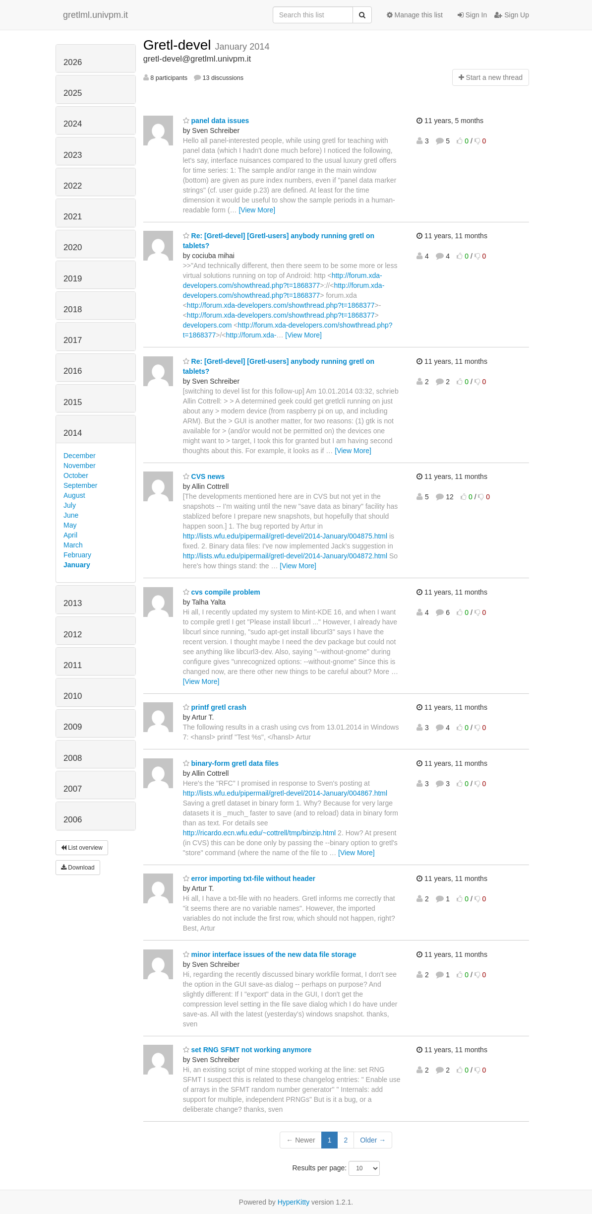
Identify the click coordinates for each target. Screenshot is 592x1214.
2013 (72, 603)
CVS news (204, 476)
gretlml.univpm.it (95, 15)
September (80, 485)
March (73, 545)
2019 (72, 278)
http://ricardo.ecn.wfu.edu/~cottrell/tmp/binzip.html (259, 833)
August (74, 495)
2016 (72, 371)
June (70, 515)
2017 (72, 340)
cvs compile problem (221, 592)
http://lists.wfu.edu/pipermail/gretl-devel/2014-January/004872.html (285, 556)
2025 (72, 93)
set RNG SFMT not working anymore (247, 1050)
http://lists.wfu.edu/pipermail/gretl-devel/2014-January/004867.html (285, 793)
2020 (72, 247)
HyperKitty (294, 1202)
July (69, 505)
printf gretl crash (214, 707)
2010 (72, 696)
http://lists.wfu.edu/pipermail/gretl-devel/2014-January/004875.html (285, 536)
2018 (72, 309)
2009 (72, 727)
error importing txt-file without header (249, 878)
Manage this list (415, 15)
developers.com (207, 325)
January (76, 565)
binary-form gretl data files (231, 763)
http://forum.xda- (251, 335)
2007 (72, 789)
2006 (72, 819)
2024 (72, 124)
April (70, 535)
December (79, 456)
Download (78, 867)
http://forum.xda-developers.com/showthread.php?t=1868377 (281, 305)
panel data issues (216, 121)
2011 (72, 665)
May (69, 525)
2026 (72, 62)
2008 (72, 758)
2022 (72, 186)
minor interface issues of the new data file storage (269, 954)
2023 (72, 155)
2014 (72, 433)
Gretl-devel (179, 45)
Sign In (472, 15)
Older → (373, 1140)
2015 (72, 402)
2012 (72, 634)
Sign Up (511, 15)
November (79, 466)
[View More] (256, 210)
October (75, 475)
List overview (82, 847)
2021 (72, 216)
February (77, 555)
